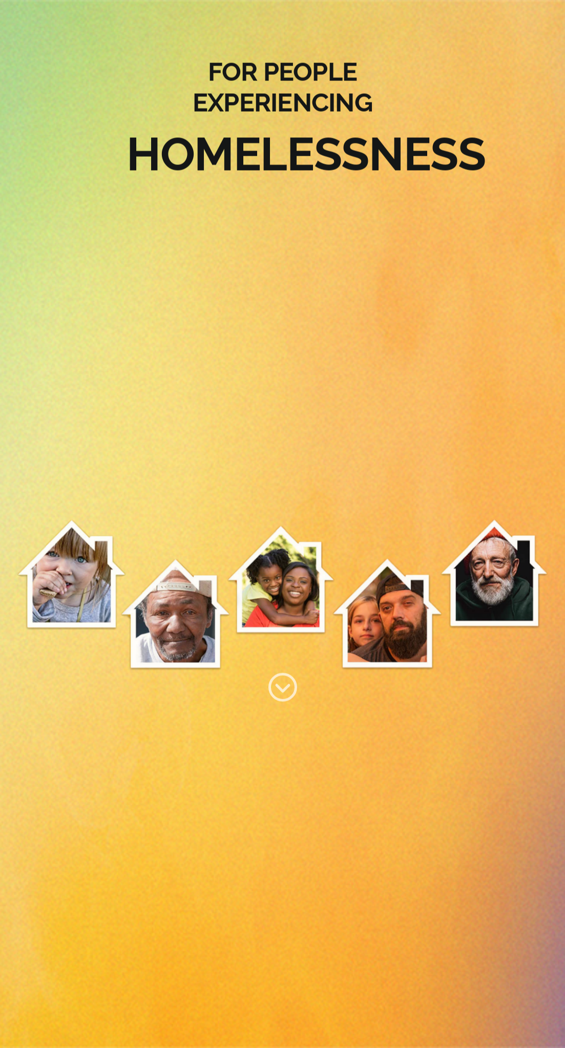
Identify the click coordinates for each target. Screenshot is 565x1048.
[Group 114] (282, 680)
